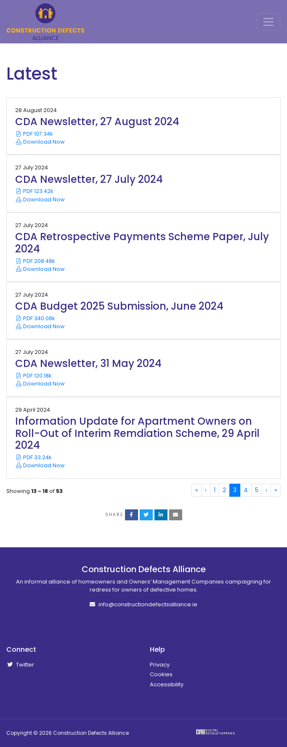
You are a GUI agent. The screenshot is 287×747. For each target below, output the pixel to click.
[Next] (266, 490)
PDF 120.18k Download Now (40, 379)
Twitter (20, 665)
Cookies (161, 674)
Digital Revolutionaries (215, 731)
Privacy (160, 665)
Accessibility (166, 684)
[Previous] (205, 490)
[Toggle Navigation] (268, 21)
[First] (196, 490)
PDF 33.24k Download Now (40, 461)
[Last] (276, 490)
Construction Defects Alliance (45, 21)
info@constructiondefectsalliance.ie (143, 604)
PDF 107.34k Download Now (40, 137)
